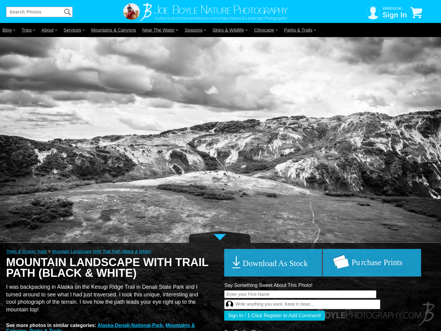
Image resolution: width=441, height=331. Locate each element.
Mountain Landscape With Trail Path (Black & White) (101, 251)
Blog (8, 29)
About (49, 29)
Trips (28, 29)
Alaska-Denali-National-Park (130, 325)
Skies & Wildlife (230, 29)
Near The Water (160, 29)
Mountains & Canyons (113, 29)
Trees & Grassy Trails (26, 251)
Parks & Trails (300, 29)
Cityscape (266, 29)
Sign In (395, 15)
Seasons (195, 29)
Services (74, 29)
